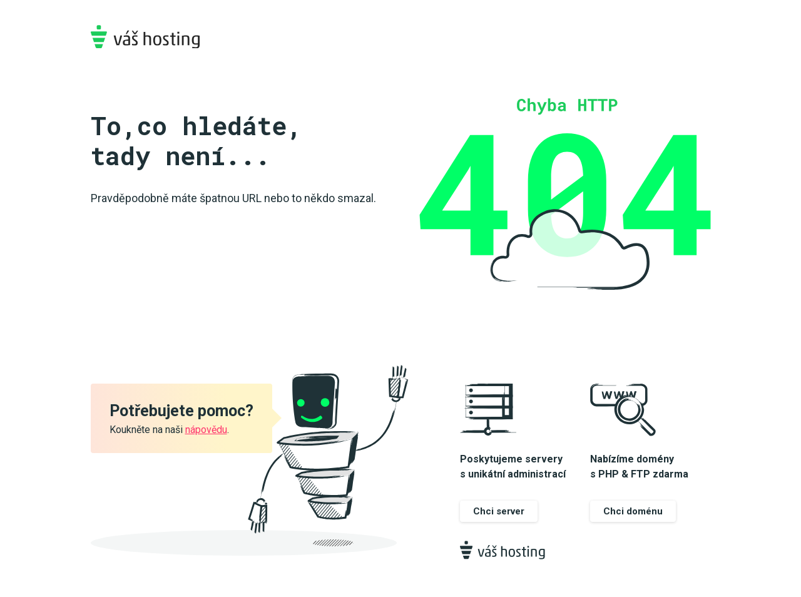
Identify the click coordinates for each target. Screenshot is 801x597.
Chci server (498, 511)
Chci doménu (633, 511)
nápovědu (206, 430)
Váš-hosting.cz (145, 36)
